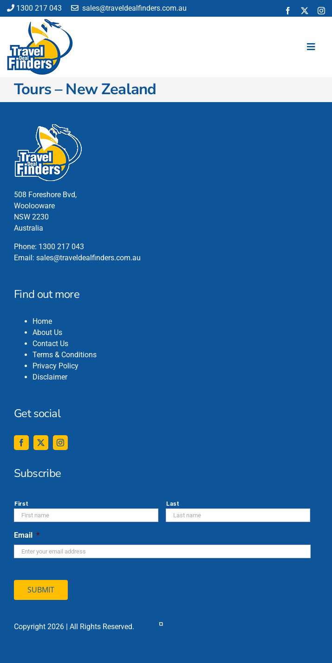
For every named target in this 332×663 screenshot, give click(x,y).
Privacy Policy (55, 365)
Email (26, 535)
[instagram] (321, 10)
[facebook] (288, 10)
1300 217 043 (34, 8)
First (21, 503)
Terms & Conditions (65, 354)
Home (42, 321)
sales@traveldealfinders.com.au (129, 8)
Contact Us (50, 343)
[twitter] (304, 10)
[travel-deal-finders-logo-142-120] (40, 22)
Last (172, 503)
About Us (47, 332)
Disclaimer (50, 377)
